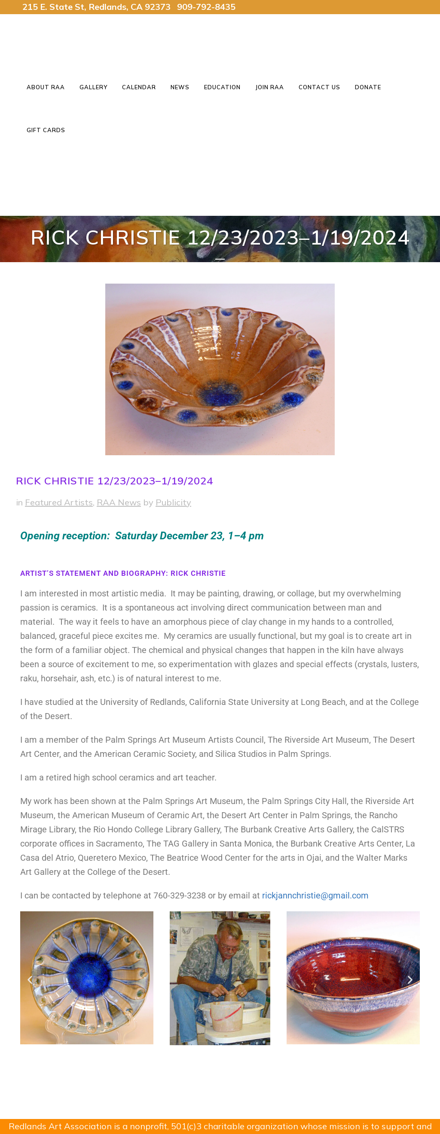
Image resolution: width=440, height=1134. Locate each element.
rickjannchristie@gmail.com (315, 895)
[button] (29, 979)
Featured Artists (59, 502)
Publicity (173, 502)
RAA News (119, 502)
